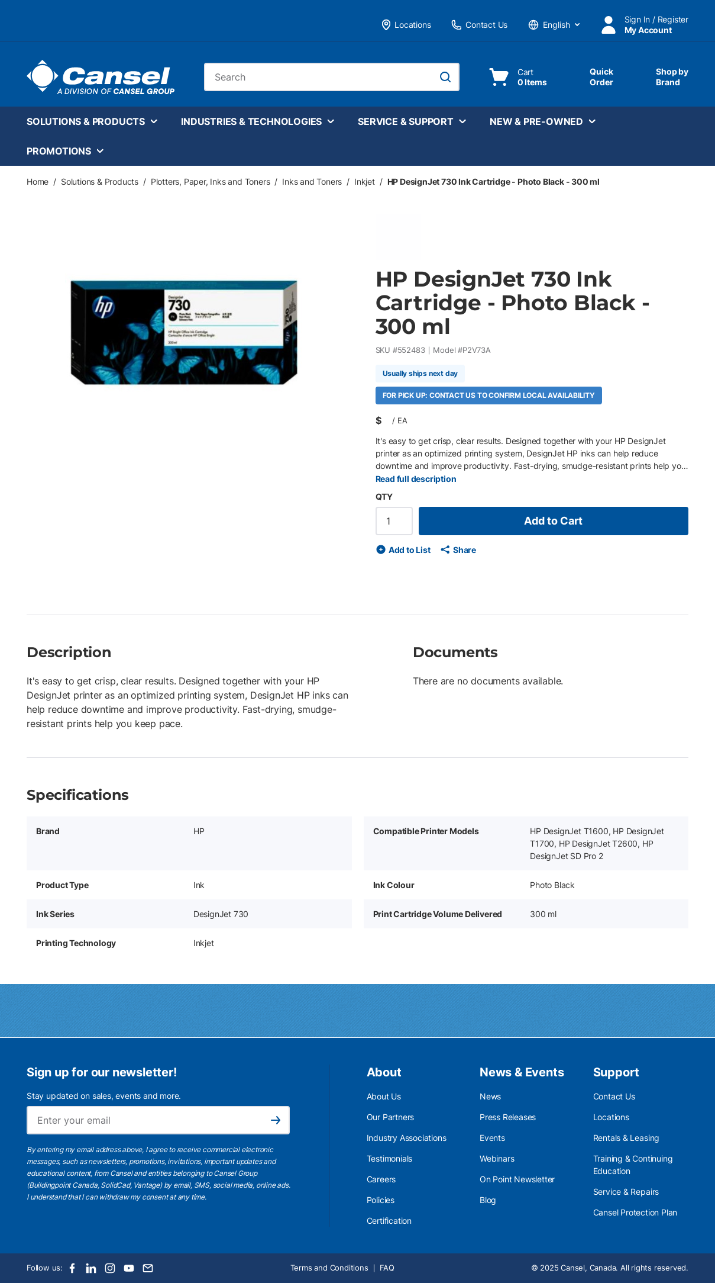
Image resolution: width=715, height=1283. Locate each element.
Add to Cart (553, 521)
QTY (384, 496)
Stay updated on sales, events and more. (104, 1096)
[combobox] (332, 77)
